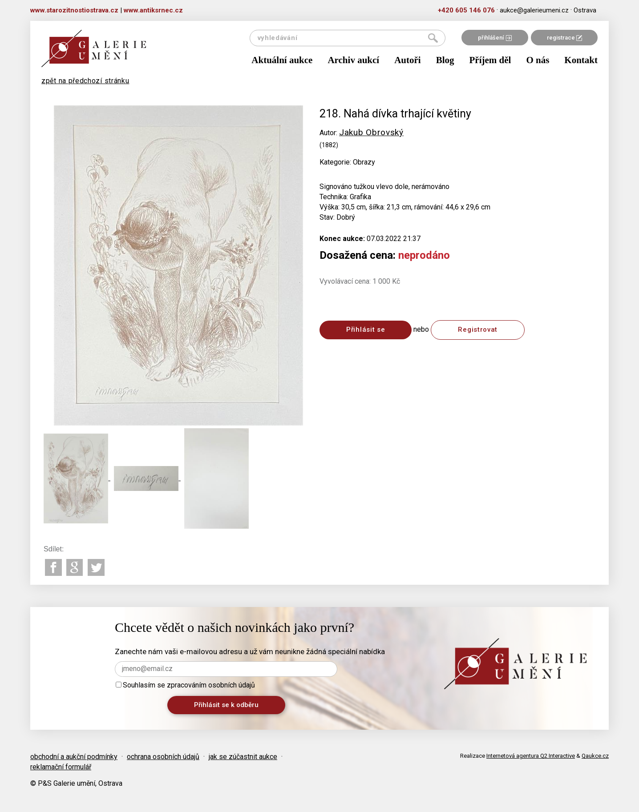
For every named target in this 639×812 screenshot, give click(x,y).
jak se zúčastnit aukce (243, 756)
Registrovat (477, 330)
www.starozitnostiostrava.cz (74, 10)
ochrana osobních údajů (163, 756)
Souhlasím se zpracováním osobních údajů (185, 685)
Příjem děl (490, 60)
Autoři (407, 60)
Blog (445, 60)
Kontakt (581, 60)
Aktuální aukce (281, 60)
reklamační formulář (60, 767)
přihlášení (495, 37)
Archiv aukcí (353, 60)
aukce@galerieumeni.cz (534, 10)
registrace (564, 37)
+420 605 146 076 (466, 10)
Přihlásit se (365, 330)
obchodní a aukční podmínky (73, 756)
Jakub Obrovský (371, 132)
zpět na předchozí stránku (85, 80)
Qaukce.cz (595, 755)
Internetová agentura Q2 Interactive (530, 755)
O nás (537, 60)
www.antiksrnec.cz (153, 10)
